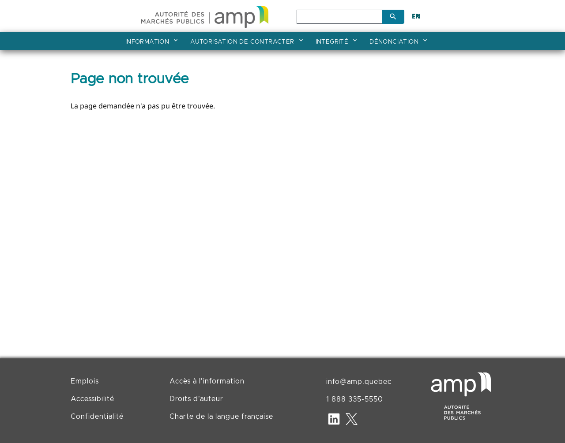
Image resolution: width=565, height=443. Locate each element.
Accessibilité (92, 398)
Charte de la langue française (221, 416)
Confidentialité (97, 416)
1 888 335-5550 (354, 399)
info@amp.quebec (359, 381)
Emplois (85, 381)
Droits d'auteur (196, 398)
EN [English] (416, 16)
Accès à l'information (207, 381)
